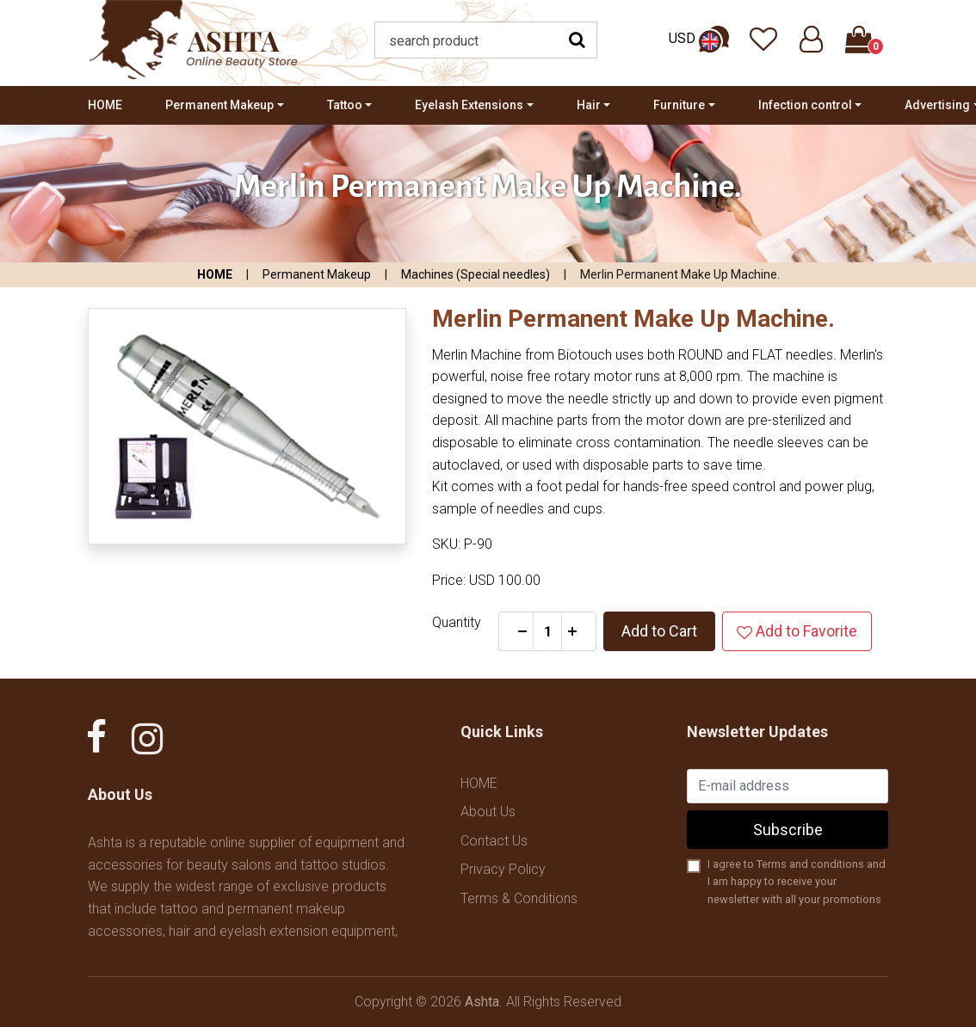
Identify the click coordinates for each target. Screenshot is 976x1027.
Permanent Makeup (219, 105)
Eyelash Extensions (469, 105)
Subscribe (788, 830)
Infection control (805, 105)
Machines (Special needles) (475, 274)
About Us (488, 811)
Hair (589, 105)
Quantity (456, 622)
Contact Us (494, 841)
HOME (105, 105)
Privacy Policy (503, 869)
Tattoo (344, 105)
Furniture (679, 105)
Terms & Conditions (519, 898)
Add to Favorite (797, 631)
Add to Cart (659, 631)
